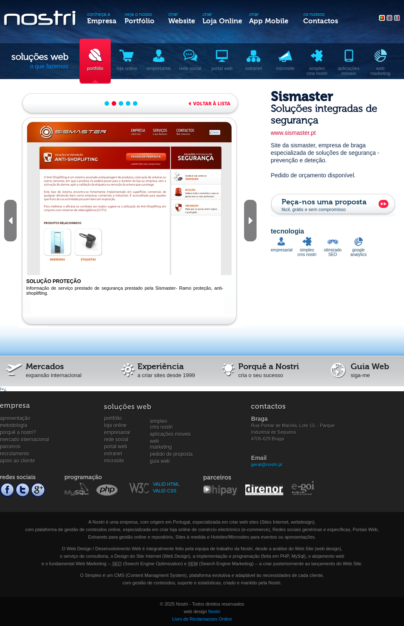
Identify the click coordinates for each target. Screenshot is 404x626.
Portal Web (115, 447)
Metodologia (13, 425)
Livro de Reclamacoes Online (202, 618)
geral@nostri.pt (266, 464)
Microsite (114, 461)
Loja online (115, 425)
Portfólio (113, 418)
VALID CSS (165, 490)
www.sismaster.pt (293, 132)
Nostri (214, 611)
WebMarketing (161, 441)
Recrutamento (15, 454)
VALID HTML (166, 484)
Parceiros (10, 447)
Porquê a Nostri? (18, 432)
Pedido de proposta (171, 454)
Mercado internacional (24, 439)
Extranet (113, 454)
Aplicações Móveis (170, 434)
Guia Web (160, 461)
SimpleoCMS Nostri (161, 421)
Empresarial (117, 432)
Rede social (116, 439)
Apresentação (15, 418)
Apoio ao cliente (17, 461)
